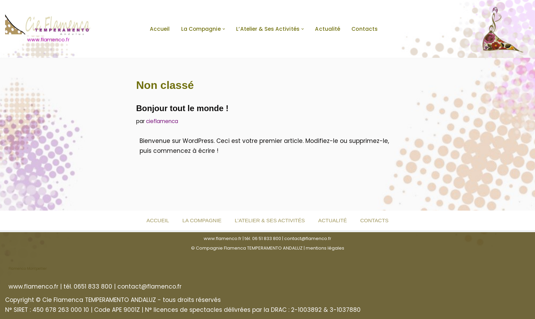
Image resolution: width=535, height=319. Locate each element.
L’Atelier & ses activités (270, 220)
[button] (223, 29)
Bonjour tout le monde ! (182, 108)
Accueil (160, 28)
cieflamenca (162, 121)
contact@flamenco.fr (307, 238)
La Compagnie (202, 220)
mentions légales (325, 248)
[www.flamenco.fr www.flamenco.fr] (48, 29)
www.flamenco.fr (223, 238)
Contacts (364, 28)
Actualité (327, 28)
